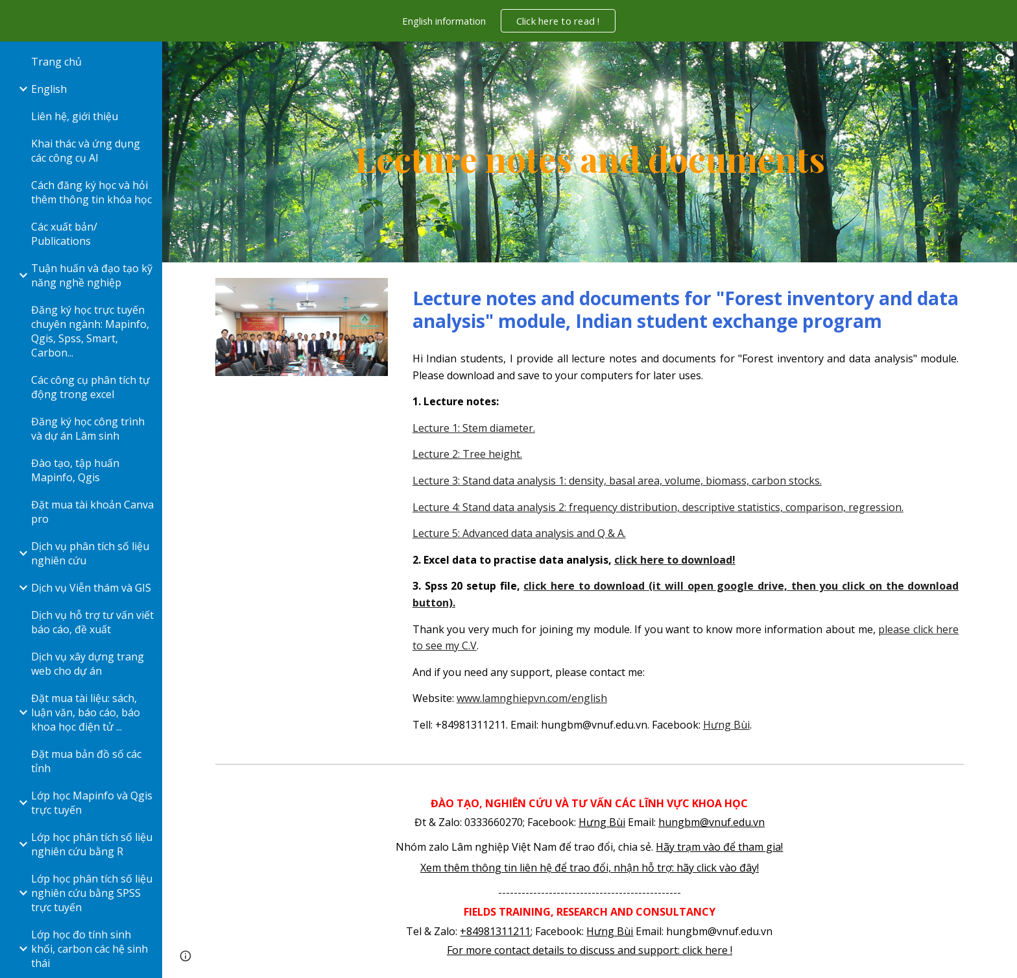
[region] (508, 21)
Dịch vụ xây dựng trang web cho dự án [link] (87, 663)
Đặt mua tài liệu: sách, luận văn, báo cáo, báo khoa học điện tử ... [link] (85, 712)
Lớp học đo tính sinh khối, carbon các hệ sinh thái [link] (89, 948)
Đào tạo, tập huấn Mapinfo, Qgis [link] (75, 470)
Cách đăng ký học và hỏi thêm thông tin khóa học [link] (91, 192)
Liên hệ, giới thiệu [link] (74, 116)
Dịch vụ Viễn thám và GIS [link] (91, 588)
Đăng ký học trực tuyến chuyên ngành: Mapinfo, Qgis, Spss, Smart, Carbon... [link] (90, 331)
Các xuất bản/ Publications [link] (64, 233)
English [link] (49, 89)
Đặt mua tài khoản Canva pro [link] (92, 511)
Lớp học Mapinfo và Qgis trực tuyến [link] (91, 802)
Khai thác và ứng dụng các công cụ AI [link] (85, 150)
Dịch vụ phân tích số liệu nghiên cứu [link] (90, 553)
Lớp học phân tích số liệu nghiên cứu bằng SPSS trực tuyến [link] (91, 892)
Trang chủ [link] (56, 62)
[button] (1001, 59)
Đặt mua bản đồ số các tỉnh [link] (86, 761)
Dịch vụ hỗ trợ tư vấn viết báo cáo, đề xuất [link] (92, 622)
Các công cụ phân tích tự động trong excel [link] (90, 387)
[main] (589, 152)
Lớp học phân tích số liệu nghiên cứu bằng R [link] (91, 844)
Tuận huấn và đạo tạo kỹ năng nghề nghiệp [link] (91, 275)
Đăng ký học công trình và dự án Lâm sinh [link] (88, 428)
